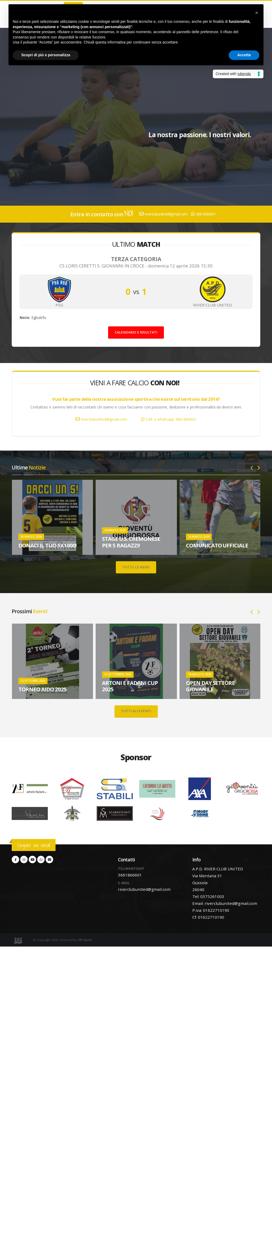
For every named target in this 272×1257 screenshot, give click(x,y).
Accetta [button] (244, 55)
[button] (256, 12)
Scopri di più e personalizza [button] (45, 55)
